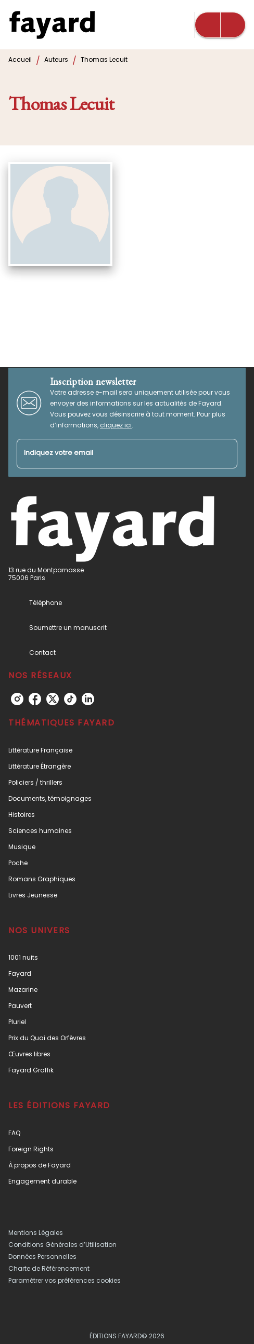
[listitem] (17, 699)
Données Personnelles (42, 1256)
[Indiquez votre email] (114, 453)
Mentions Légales (35, 1232)
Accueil (20, 59)
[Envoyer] (224, 453)
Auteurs (56, 59)
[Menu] (220, 25)
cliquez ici (116, 425)
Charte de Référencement (49, 1268)
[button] (127, 750)
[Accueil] (52, 24)
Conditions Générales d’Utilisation (62, 1244)
